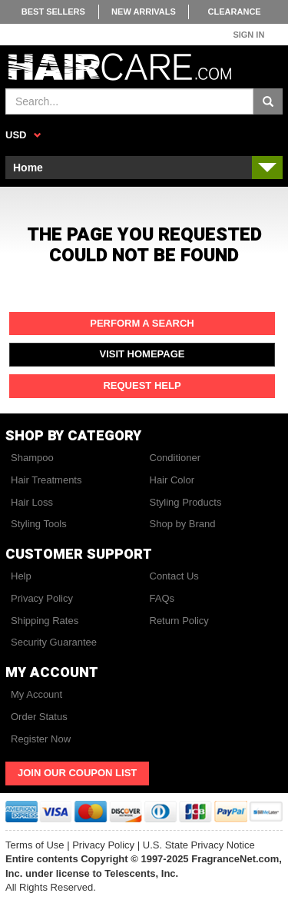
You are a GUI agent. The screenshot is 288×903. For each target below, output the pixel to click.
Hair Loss (32, 502)
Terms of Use (35, 845)
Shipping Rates (44, 620)
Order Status (39, 716)
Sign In (248, 34)
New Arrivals (143, 11)
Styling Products (186, 502)
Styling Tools (39, 524)
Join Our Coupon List (77, 773)
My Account (36, 694)
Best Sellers (53, 11)
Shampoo (32, 457)
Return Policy (179, 620)
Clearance (234, 11)
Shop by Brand (183, 524)
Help (21, 576)
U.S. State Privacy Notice (199, 845)
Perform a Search (142, 323)
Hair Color (172, 480)
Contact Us (174, 576)
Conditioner (175, 457)
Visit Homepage (142, 354)
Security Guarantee (54, 642)
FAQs (162, 598)
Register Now (41, 739)
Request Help (141, 385)
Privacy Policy (42, 598)
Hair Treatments (46, 480)
